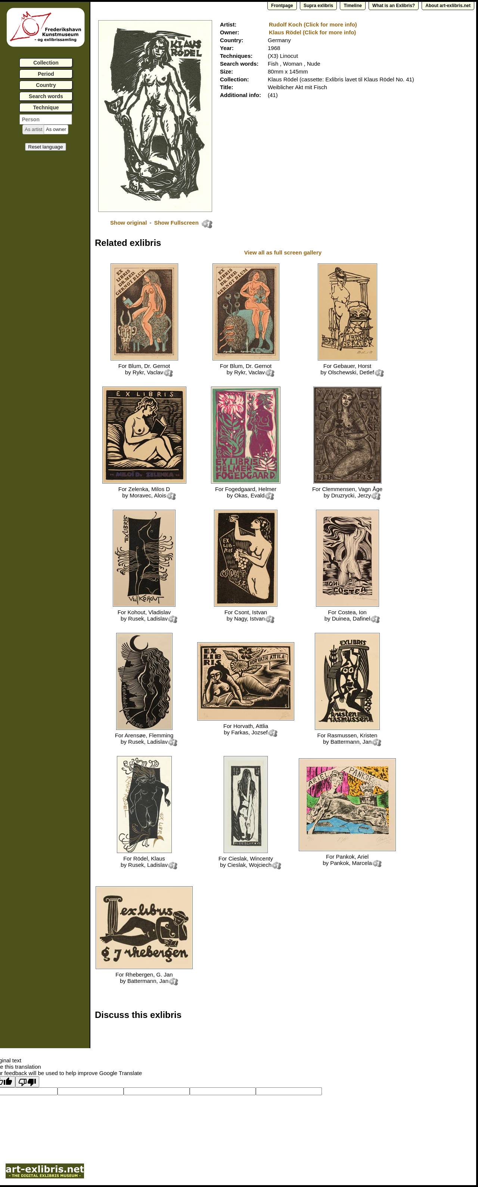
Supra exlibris (318, 5)
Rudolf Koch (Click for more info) (313, 24)
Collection (46, 63)
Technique (46, 107)
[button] (33, 129)
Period (46, 74)
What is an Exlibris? (393, 5)
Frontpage (282, 5)
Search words (46, 96)
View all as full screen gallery (283, 252)
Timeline (352, 5)
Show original (128, 222)
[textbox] (45, 119)
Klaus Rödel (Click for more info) (312, 32)
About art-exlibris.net (448, 5)
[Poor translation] (27, 1081)
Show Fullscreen (177, 222)
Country (46, 85)
